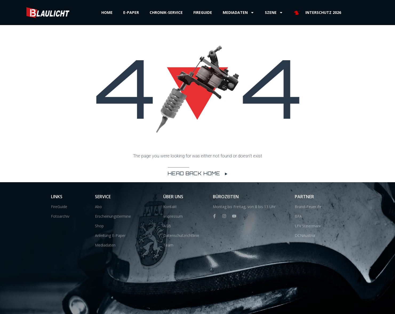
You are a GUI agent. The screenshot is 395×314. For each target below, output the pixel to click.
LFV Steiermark (308, 225)
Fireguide (202, 12)
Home (107, 12)
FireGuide (59, 206)
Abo (98, 206)
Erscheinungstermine (113, 216)
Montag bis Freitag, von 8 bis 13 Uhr (244, 206)
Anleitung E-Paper (110, 235)
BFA (298, 216)
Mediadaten (238, 12)
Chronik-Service (166, 12)
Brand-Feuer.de (308, 206)
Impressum (173, 216)
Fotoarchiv (60, 216)
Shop (99, 225)
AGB (167, 225)
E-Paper (131, 12)
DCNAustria (305, 235)
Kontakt (170, 206)
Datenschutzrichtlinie (181, 235)
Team (168, 245)
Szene (274, 12)
